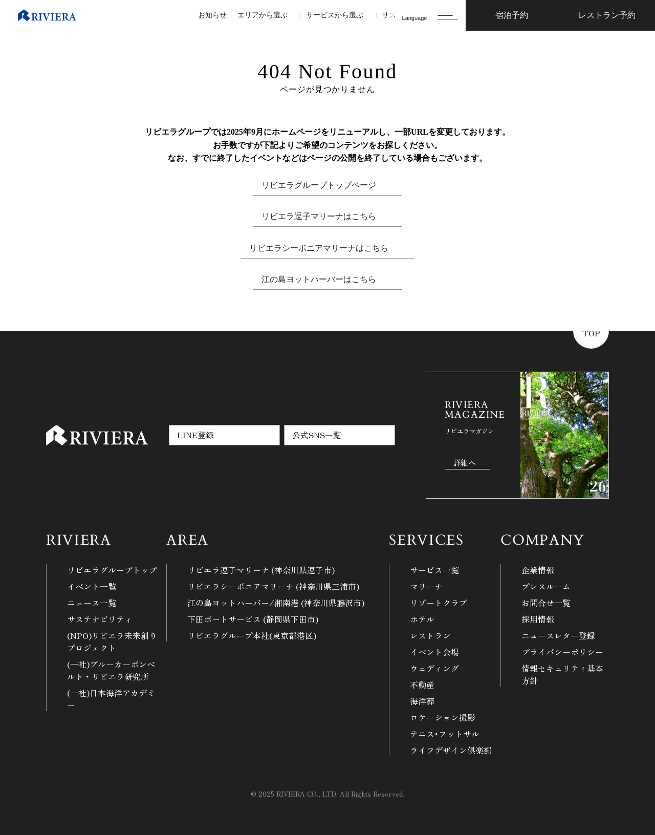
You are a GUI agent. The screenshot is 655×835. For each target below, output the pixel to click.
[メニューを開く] (448, 15)
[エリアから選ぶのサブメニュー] (291, 15)
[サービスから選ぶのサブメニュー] (367, 15)
